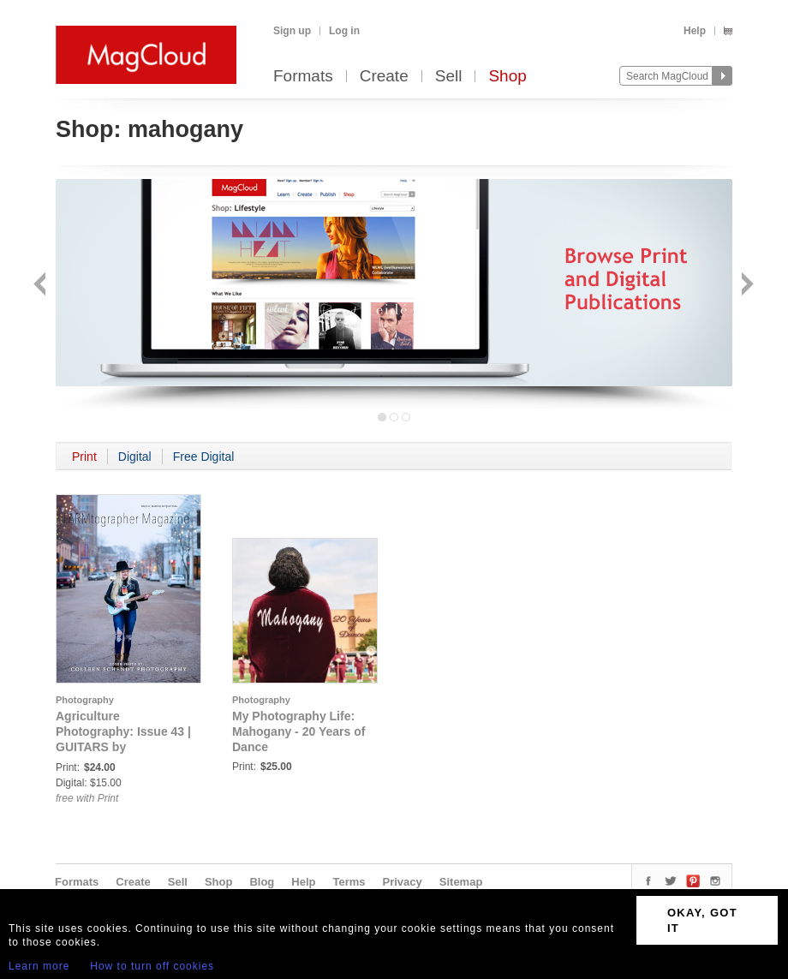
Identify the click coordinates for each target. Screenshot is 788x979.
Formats (303, 77)
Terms (348, 881)
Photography (85, 700)
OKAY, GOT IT (702, 920)
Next (745, 285)
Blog (261, 881)
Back (41, 285)
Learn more (39, 966)
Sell (449, 77)
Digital (135, 456)
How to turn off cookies (152, 966)
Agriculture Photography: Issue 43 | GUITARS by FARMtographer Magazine (123, 747)
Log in (344, 31)
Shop (507, 77)
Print (84, 456)
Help (695, 31)
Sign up (292, 31)
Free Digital (204, 456)
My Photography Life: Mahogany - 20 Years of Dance (298, 731)
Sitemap (461, 881)
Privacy (402, 881)
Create (384, 77)
